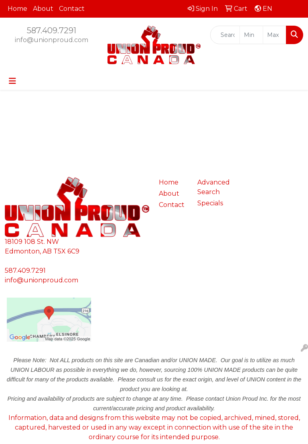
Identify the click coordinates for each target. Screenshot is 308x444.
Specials (210, 203)
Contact (72, 8)
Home (17, 8)
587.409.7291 (51, 30)
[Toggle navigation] (12, 81)
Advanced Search (211, 187)
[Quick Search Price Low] (251, 35)
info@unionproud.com (51, 40)
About (43, 8)
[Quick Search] (225, 35)
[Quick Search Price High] (274, 35)
